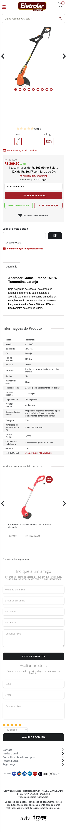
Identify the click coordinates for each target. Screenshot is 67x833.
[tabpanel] (33, 56)
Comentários (33, 638)
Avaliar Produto (33, 737)
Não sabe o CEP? (12, 242)
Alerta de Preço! (48, 205)
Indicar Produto (33, 656)
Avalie (37, 128)
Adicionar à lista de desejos (36, 215)
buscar (60, 18)
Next (63, 56)
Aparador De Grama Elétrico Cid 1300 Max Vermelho (29, 526)
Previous (4, 56)
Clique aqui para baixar (38, 453)
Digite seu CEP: (33, 228)
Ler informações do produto (22, 150)
